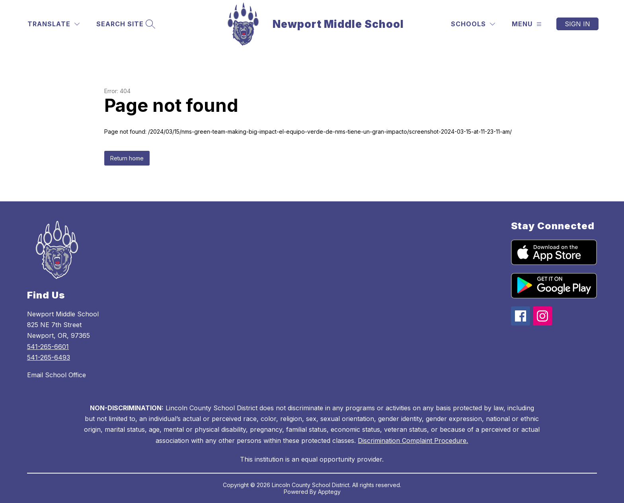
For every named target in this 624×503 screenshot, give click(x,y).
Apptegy (329, 491)
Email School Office (56, 375)
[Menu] (527, 24)
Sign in (577, 24)
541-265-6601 (48, 347)
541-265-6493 (48, 357)
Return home (127, 158)
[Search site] (124, 24)
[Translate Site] (53, 24)
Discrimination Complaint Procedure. (413, 441)
